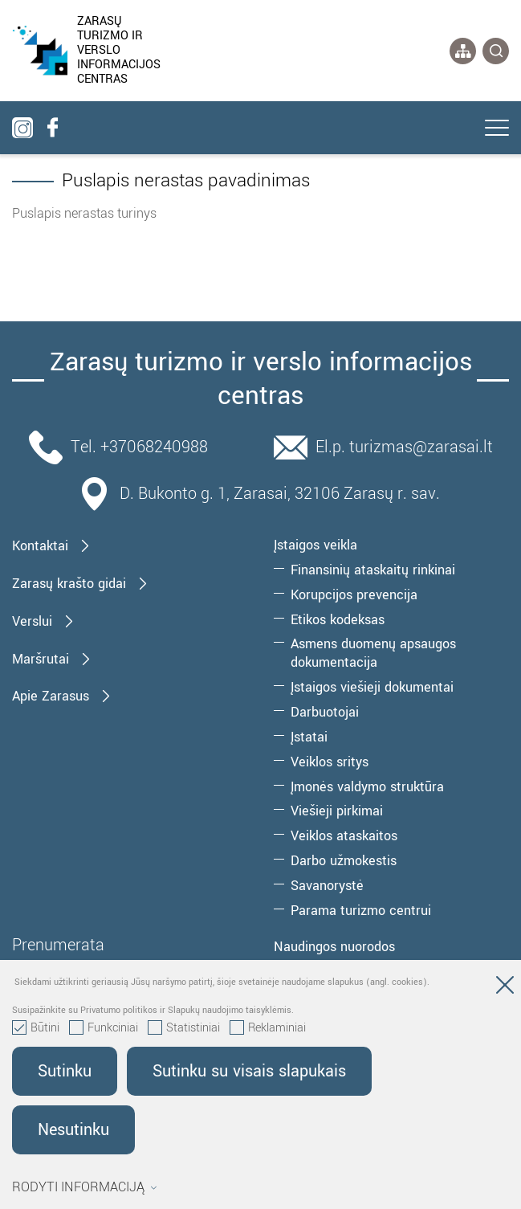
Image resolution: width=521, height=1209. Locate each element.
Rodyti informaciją (84, 1187)
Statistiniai (184, 1028)
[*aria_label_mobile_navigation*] (497, 129)
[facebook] (52, 127)
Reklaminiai (268, 1028)
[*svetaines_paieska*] (495, 51)
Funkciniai (103, 1028)
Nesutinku (73, 1130)
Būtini (35, 1028)
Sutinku (65, 1071)
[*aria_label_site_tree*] (463, 51)
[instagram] (22, 127)
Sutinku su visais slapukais (249, 1071)
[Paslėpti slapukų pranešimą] (505, 988)
